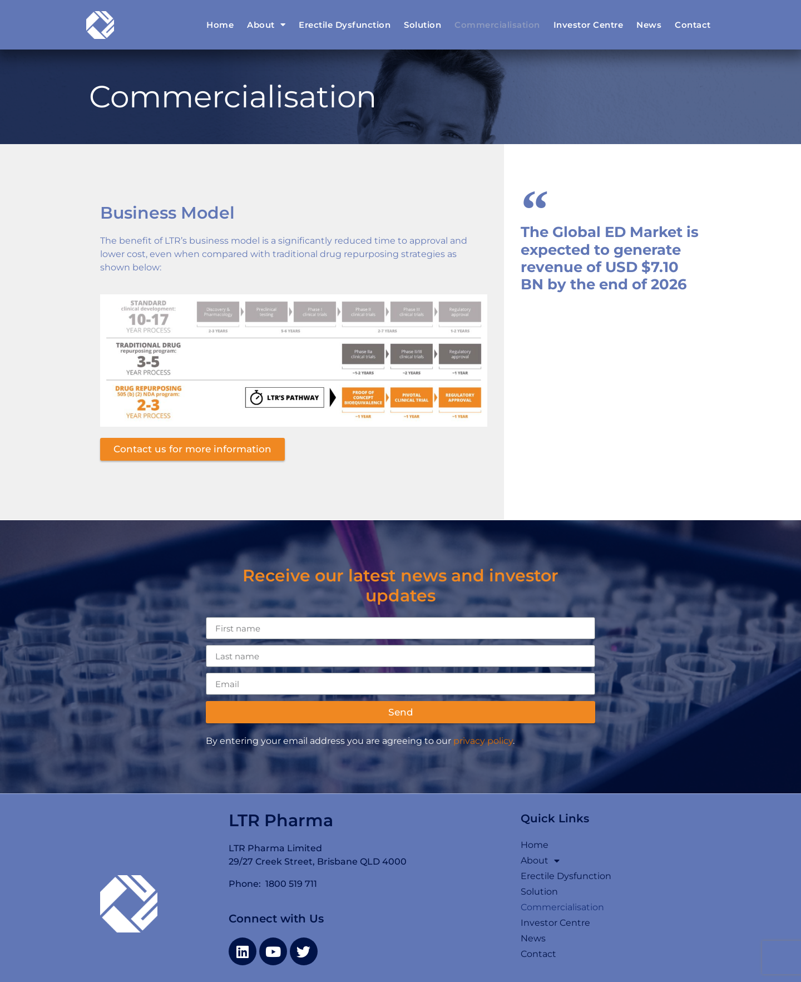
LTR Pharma (281, 820)
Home (220, 24)
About (266, 24)
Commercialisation (497, 24)
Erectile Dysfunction (344, 24)
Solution (422, 24)
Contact (693, 24)
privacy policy (483, 741)
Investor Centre (588, 24)
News (648, 24)
